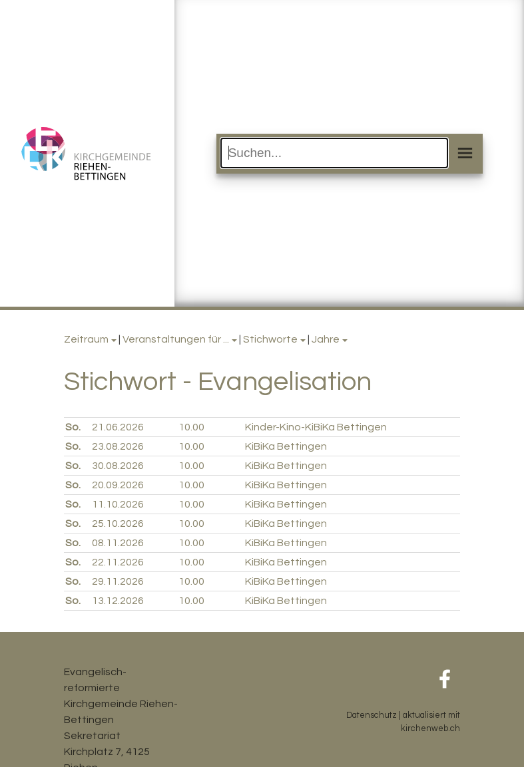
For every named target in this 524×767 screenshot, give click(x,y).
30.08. (118, 465)
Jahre (326, 339)
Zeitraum (86, 339)
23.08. (118, 446)
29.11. (118, 581)
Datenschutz (371, 715)
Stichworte (270, 339)
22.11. (118, 562)
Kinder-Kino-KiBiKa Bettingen (316, 427)
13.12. (118, 600)
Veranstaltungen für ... (176, 339)
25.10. (118, 523)
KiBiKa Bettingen (286, 446)
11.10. (118, 504)
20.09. (118, 485)
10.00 (191, 427)
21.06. (118, 427)
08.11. (118, 542)
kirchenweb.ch (430, 728)
